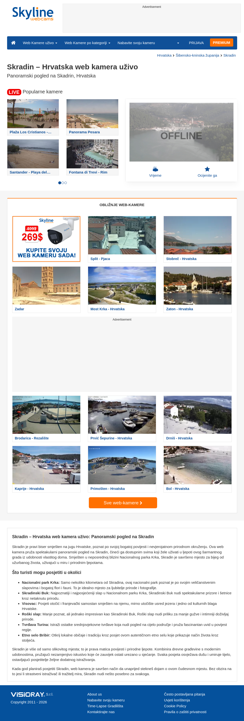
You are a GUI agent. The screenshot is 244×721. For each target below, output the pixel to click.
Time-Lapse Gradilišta (105, 706)
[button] (175, 43)
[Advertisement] (152, 21)
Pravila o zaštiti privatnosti (185, 712)
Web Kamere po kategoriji (87, 43)
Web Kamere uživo (40, 43)
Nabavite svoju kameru (136, 43)
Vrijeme (155, 171)
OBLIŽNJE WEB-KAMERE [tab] (122, 205)
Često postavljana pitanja (184, 694)
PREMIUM (221, 42)
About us (94, 694)
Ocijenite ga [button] (207, 171)
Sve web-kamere (123, 502)
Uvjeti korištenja (177, 700)
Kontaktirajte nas (101, 712)
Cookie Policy (175, 706)
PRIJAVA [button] (196, 43)
